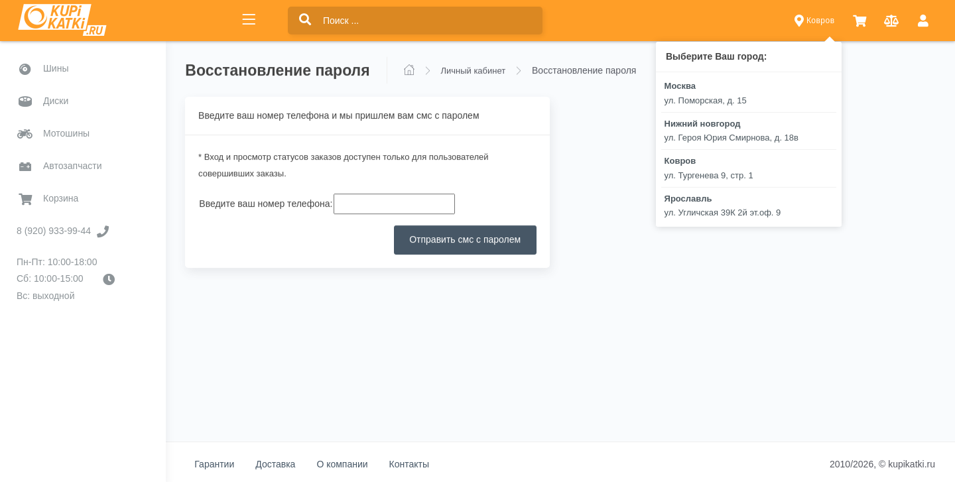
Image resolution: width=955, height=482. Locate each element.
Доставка (277, 464)
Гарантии (216, 464)
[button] (859, 21)
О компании (343, 464)
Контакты (410, 464)
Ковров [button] (815, 21)
